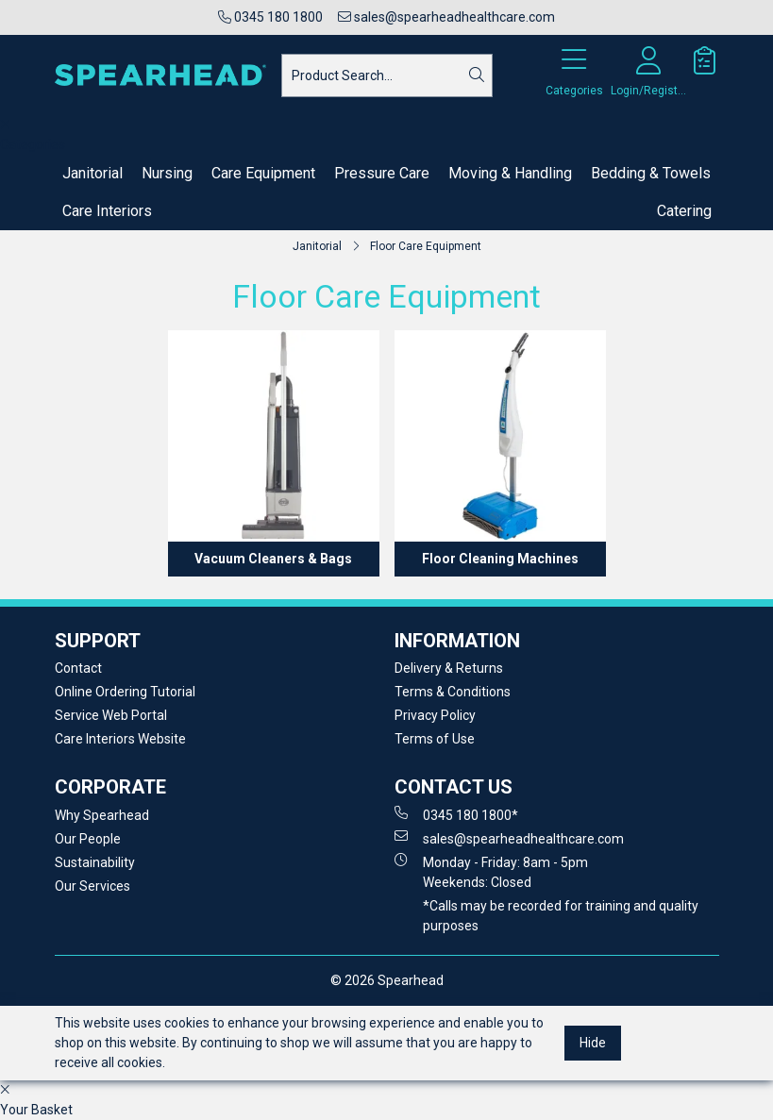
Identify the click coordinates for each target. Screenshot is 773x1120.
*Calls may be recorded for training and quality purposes (560, 915)
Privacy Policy (435, 715)
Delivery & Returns (449, 668)
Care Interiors (107, 211)
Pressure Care (381, 173)
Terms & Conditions (453, 691)
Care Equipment (263, 173)
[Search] (477, 75)
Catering (684, 211)
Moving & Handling (510, 173)
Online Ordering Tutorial (125, 691)
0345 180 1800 (270, 17)
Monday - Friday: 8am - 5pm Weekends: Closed (491, 871)
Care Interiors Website (120, 738)
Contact (78, 668)
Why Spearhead (102, 815)
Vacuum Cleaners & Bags (273, 558)
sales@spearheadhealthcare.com (446, 17)
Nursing (167, 173)
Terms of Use (435, 738)
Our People (88, 838)
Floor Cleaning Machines (500, 558)
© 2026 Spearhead (387, 980)
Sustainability (95, 862)
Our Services (92, 886)
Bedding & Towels (651, 173)
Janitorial (92, 173)
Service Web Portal (111, 715)
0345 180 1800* (456, 814)
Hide (593, 1042)
